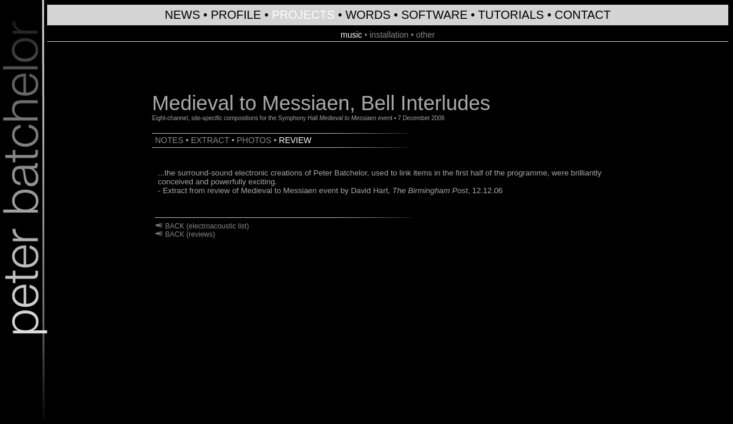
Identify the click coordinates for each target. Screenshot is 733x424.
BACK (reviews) (189, 234)
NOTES (169, 140)
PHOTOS (254, 140)
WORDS (368, 14)
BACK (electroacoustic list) (206, 226)
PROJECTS (303, 14)
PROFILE (236, 14)
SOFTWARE (434, 14)
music (351, 34)
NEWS (182, 14)
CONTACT (582, 14)
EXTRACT (210, 140)
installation (388, 34)
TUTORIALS (511, 14)
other (425, 34)
